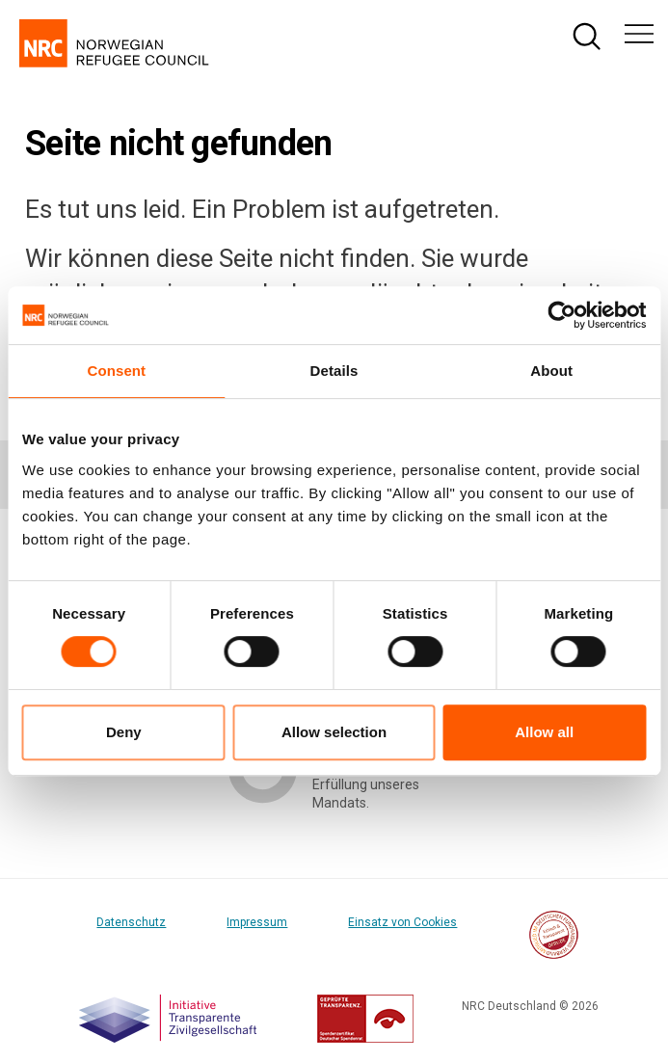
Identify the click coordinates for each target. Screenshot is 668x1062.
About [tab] (551, 370)
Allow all (544, 732)
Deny (124, 732)
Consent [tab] (116, 370)
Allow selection (334, 732)
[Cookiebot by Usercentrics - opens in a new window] (561, 315)
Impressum (257, 922)
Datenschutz (131, 922)
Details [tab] (334, 370)
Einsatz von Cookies (402, 922)
